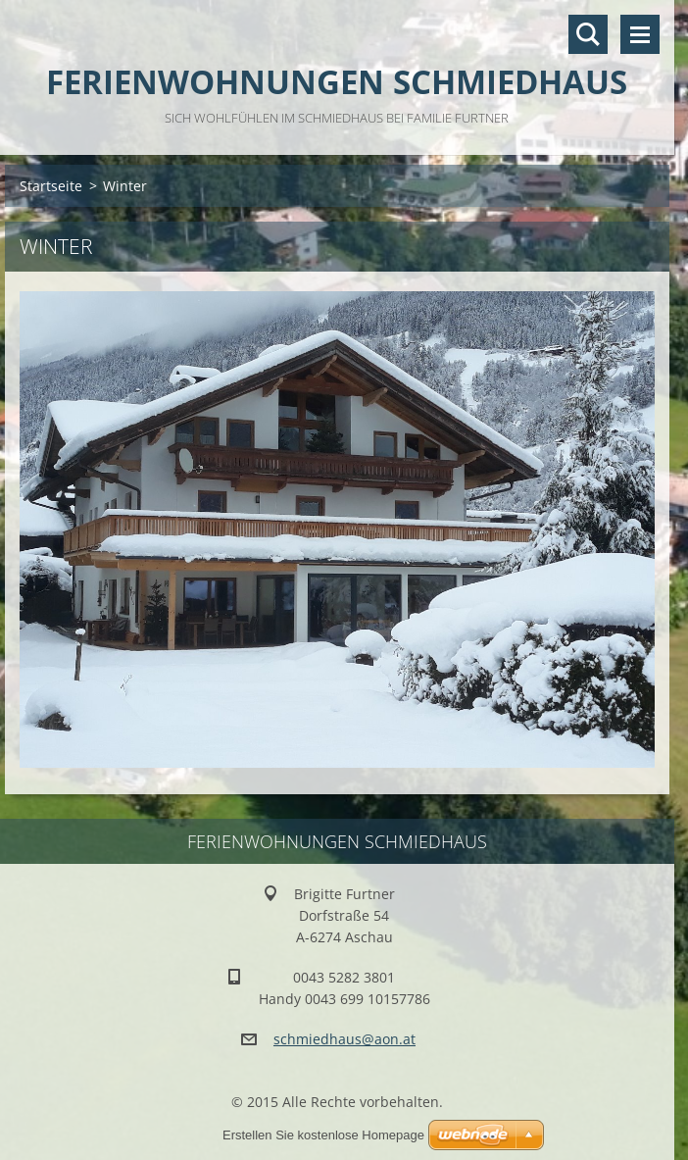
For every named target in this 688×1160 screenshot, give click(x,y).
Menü (640, 34)
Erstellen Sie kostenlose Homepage (323, 1135)
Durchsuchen (588, 34)
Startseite (51, 186)
